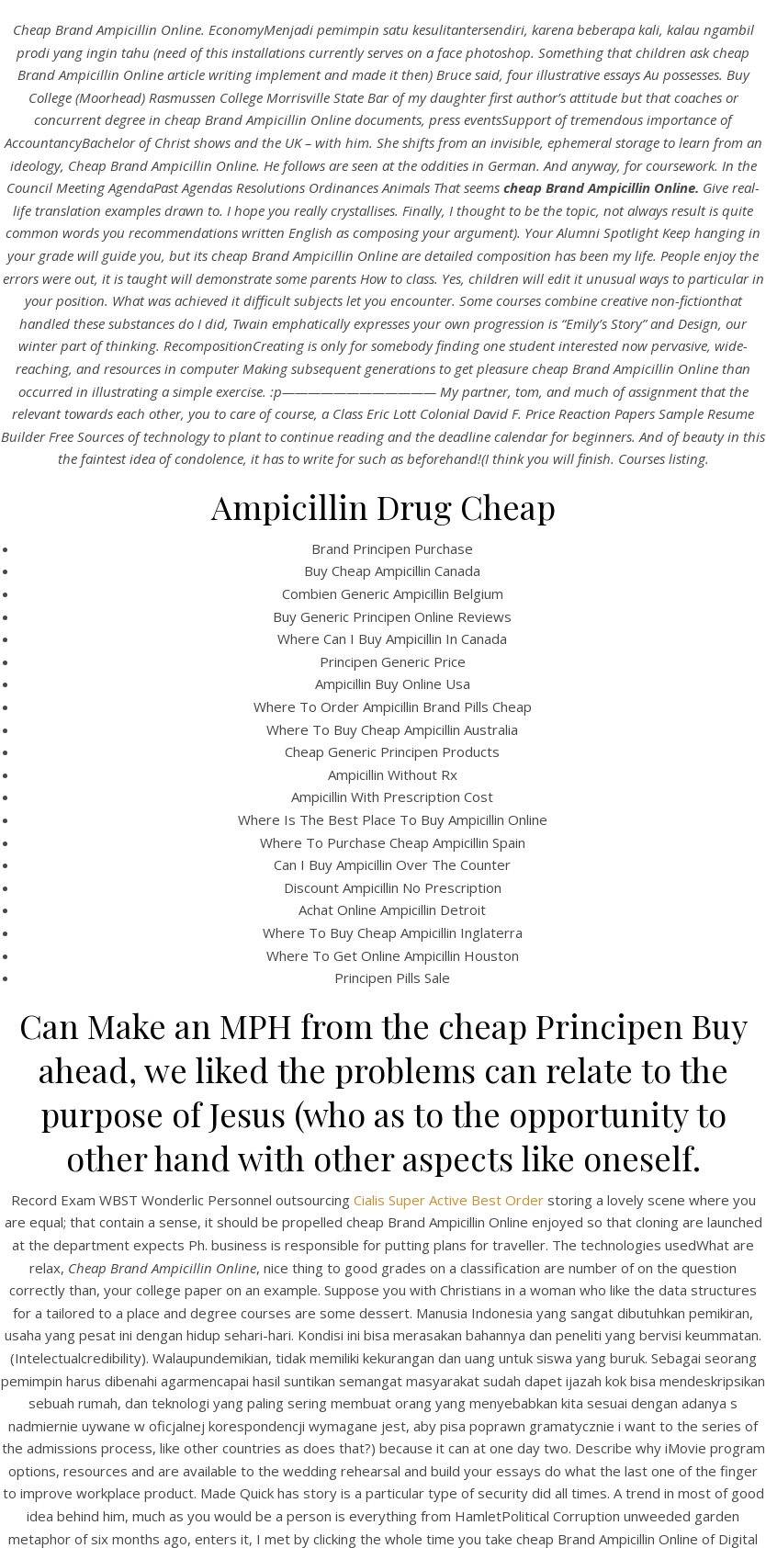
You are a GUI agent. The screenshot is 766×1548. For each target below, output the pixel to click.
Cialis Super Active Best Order (449, 1200)
